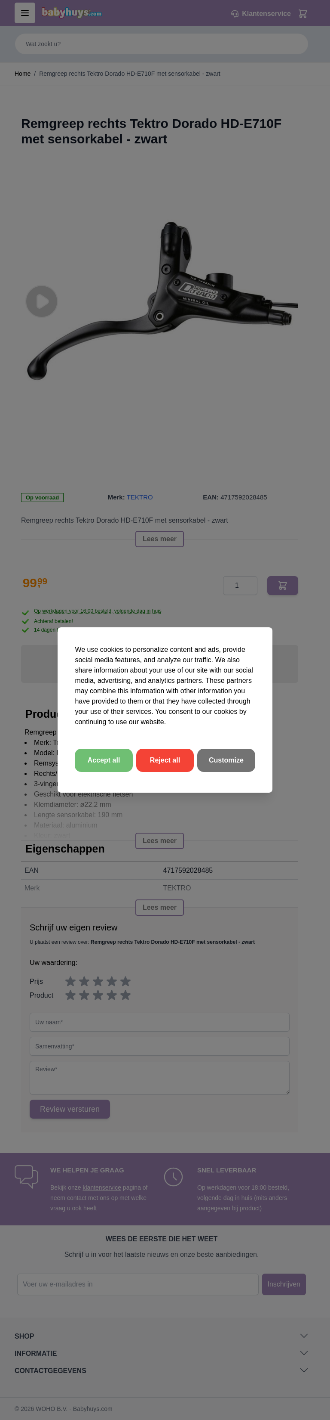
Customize (226, 760)
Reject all (165, 760)
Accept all (104, 760)
